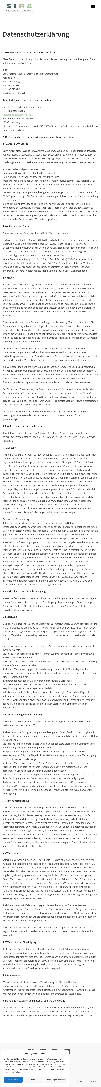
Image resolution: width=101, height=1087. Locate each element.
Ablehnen (33, 1080)
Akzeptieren (13, 1080)
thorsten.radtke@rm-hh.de (17, 114)
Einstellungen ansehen (55, 1080)
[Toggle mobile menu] (93, 6)
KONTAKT (92, 1081)
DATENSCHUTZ (78, 1081)
